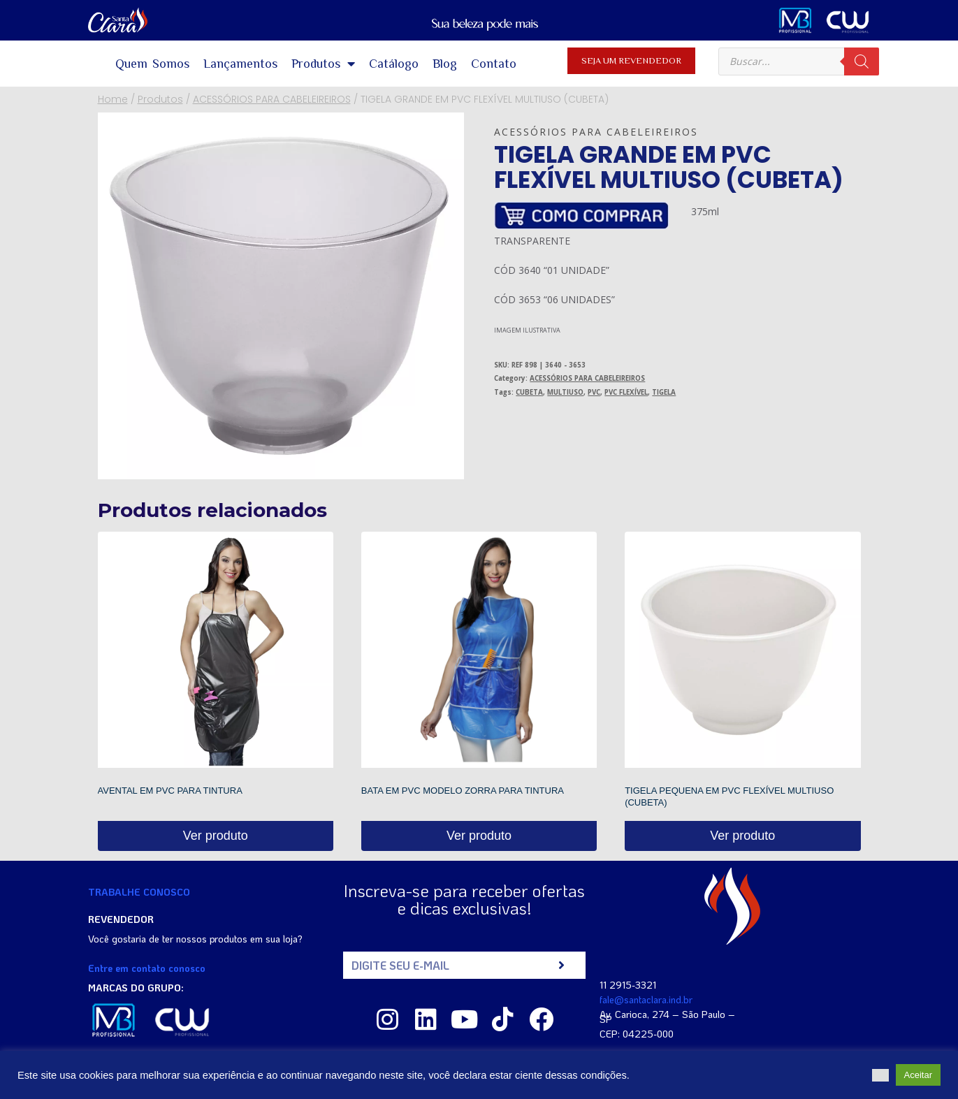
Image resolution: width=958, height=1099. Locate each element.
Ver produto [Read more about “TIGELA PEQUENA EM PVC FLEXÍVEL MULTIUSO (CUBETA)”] (742, 836)
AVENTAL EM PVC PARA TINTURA (170, 790)
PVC (594, 392)
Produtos (323, 63)
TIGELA (664, 392)
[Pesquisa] (861, 61)
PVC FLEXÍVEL (626, 392)
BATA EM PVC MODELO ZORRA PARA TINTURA (462, 790)
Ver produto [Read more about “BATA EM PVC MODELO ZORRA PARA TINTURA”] (479, 836)
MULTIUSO (565, 392)
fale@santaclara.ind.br (646, 999)
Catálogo (394, 64)
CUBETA (529, 392)
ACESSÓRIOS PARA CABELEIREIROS (596, 131)
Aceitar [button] (918, 1075)
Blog (445, 64)
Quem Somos (152, 64)
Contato (493, 64)
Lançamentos (240, 64)
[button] (880, 1075)
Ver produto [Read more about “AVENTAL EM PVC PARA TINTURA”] (215, 836)
